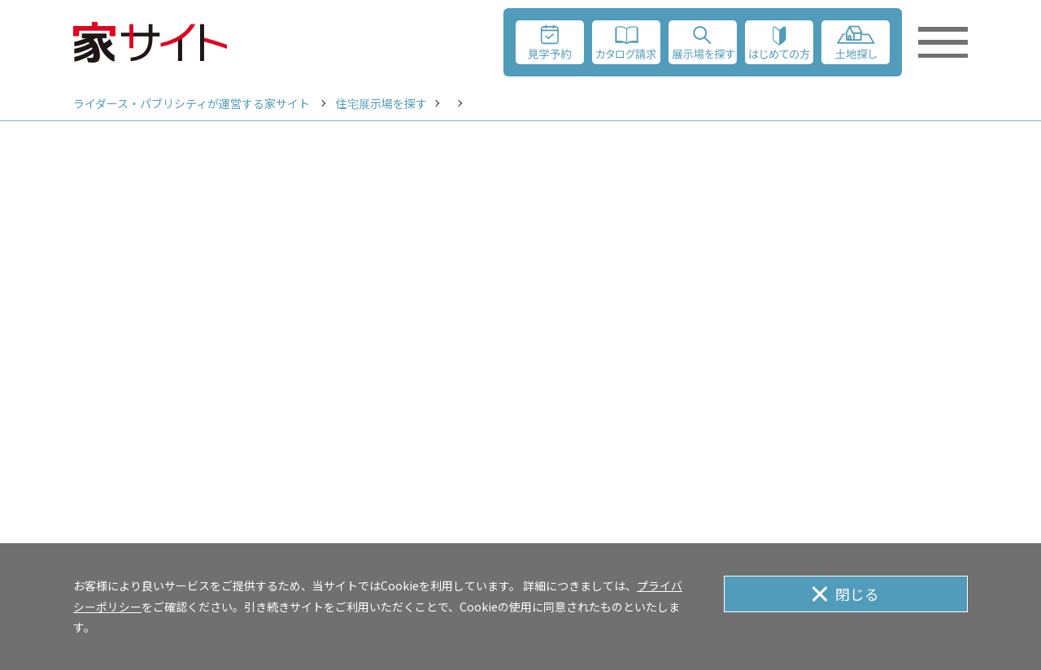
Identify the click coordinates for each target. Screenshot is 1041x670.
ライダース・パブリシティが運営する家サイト (191, 103)
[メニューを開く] (942, 42)
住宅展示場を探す (381, 103)
